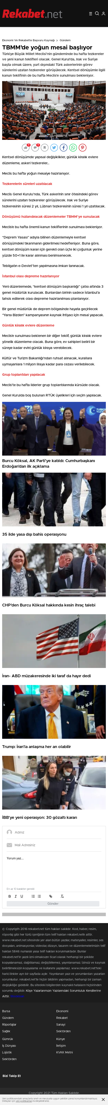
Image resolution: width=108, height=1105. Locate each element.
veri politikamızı (24, 1101)
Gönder (53, 903)
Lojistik (7, 1052)
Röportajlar (9, 1024)
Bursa (6, 1011)
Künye (60, 1039)
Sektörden (63, 1031)
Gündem (65, 40)
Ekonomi (62, 1011)
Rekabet (62, 1018)
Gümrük (7, 1039)
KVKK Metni (64, 1052)
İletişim (61, 1045)
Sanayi (60, 1024)
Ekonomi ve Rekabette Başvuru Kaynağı (28, 40)
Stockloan (17, 996)
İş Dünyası (9, 1045)
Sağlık (6, 1031)
